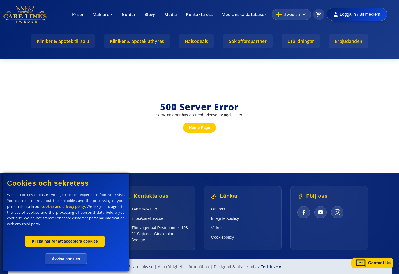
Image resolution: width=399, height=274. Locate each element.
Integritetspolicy (225, 218)
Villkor (216, 227)
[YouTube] (320, 212)
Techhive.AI (271, 266)
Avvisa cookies (66, 259)
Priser (78, 14)
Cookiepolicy (222, 237)
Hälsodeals (196, 41)
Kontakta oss (199, 14)
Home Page (199, 127)
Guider (128, 14)
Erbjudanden (348, 41)
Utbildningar (300, 41)
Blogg (149, 14)
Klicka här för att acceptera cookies (65, 241)
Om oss (218, 209)
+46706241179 (145, 209)
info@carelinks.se (147, 218)
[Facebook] (303, 212)
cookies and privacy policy (63, 206)
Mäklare (101, 14)
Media (170, 14)
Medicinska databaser (244, 14)
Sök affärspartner (248, 41)
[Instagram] (337, 212)
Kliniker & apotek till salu (63, 41)
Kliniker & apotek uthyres (137, 41)
